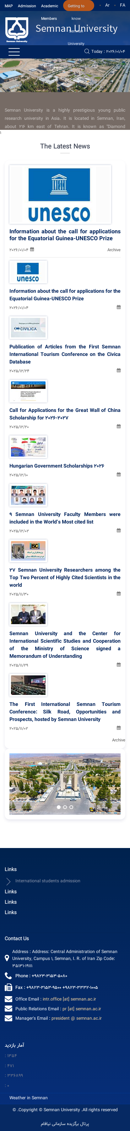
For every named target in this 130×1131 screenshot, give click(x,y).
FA (122, 5)
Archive (114, 250)
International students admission (42, 881)
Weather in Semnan (28, 1098)
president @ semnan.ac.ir (76, 1018)
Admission (27, 6)
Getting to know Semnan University (76, 7)
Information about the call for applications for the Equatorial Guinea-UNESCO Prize (65, 235)
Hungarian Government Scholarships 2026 (56, 466)
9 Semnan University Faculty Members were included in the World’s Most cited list (65, 518)
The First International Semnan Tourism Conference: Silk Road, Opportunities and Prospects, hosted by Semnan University (65, 712)
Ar (107, 5)
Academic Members (49, 7)
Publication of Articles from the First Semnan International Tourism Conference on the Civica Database (65, 355)
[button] (59, 807)
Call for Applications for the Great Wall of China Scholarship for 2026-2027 (65, 414)
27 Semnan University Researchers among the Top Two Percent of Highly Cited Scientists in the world (65, 578)
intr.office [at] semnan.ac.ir (69, 999)
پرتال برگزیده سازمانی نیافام (65, 1124)
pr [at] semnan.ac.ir (81, 1009)
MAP (9, 6)
